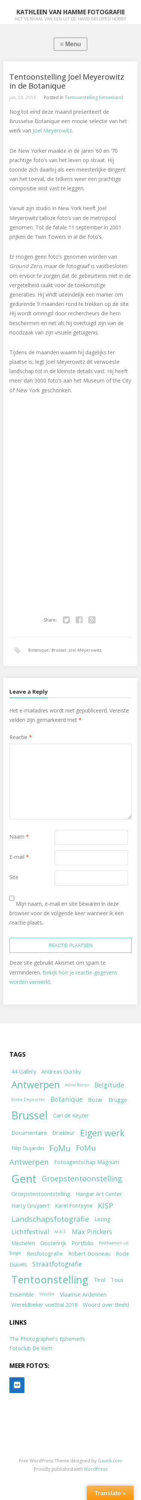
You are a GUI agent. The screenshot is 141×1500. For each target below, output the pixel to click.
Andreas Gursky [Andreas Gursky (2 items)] (61, 1071)
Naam (19, 836)
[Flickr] (16, 1385)
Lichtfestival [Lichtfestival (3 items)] (30, 1231)
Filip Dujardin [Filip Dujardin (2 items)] (27, 1148)
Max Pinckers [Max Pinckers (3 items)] (92, 1231)
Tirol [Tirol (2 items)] (99, 1279)
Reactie (20, 737)
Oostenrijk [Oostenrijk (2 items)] (53, 1243)
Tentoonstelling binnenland (94, 97)
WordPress (96, 1469)
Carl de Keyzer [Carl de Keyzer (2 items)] (71, 1115)
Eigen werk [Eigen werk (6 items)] (102, 1133)
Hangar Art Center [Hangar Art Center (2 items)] (99, 1193)
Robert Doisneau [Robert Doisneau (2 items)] (89, 1253)
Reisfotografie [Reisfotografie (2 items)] (45, 1253)
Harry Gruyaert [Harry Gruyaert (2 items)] (30, 1205)
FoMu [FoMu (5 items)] (60, 1148)
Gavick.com (110, 1461)
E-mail (19, 856)
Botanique (38, 650)
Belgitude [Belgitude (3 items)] (109, 1084)
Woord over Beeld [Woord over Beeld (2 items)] (106, 1304)
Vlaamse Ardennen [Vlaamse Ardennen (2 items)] (83, 1294)
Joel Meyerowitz (52, 130)
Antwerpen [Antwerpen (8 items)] (35, 1084)
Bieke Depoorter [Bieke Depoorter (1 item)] (28, 1099)
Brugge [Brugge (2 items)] (117, 1099)
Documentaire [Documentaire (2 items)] (29, 1132)
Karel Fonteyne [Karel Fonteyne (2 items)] (73, 1205)
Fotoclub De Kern (30, 1348)
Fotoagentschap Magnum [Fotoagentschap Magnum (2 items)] (86, 1162)
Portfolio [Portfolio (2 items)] (82, 1243)
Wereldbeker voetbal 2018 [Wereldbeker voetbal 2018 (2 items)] (44, 1304)
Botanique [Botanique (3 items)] (66, 1099)
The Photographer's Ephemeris (47, 1338)
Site (13, 877)
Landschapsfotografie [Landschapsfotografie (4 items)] (50, 1219)
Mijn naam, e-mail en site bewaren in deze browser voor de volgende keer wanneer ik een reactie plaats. (66, 913)
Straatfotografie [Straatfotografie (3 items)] (57, 1263)
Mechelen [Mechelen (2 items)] (23, 1243)
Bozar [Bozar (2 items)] (95, 1099)
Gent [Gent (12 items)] (23, 1178)
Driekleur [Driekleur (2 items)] (63, 1132)
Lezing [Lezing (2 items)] (102, 1219)
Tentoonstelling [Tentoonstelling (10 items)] (49, 1279)
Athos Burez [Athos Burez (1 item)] (77, 1084)
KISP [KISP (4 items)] (105, 1205)
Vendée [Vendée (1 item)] (47, 1294)
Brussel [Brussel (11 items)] (29, 1115)
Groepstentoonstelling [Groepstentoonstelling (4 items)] (82, 1178)
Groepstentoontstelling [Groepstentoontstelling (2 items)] (40, 1193)
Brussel (59, 650)
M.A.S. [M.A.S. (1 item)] (61, 1231)
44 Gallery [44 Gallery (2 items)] (23, 1071)
